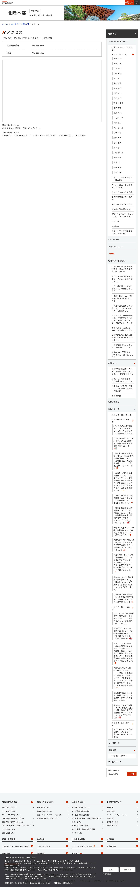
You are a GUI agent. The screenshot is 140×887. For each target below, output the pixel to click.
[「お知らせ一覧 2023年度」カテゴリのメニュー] (132, 717)
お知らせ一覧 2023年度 (121, 716)
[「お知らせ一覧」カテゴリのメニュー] (134, 401)
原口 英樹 (117, 100)
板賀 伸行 (117, 81)
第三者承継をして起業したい (47, 811)
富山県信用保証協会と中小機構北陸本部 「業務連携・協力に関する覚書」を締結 (123, 689)
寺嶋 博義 (117, 66)
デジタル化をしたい (9, 804)
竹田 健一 (117, 86)
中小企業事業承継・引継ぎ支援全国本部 (87, 811)
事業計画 (110, 811)
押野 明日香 (118, 145)
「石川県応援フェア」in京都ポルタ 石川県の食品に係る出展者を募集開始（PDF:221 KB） (123, 436)
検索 (132, 766)
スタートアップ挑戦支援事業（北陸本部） (122, 225)
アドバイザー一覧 (119, 47)
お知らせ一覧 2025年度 (121, 413)
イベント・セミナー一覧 (87, 839)
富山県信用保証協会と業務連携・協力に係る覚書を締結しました (122, 262)
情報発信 (52, 846)
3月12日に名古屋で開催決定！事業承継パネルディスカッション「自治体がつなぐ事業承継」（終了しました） (123, 611)
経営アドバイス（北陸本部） (122, 41)
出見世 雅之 (118, 110)
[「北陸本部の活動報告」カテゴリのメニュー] (134, 253)
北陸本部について (115, 239)
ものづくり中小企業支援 (122, 185)
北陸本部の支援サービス (118, 34)
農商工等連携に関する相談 (122, 191)
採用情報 (17, 846)
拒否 (110, 869)
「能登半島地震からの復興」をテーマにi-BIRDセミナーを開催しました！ (122, 301)
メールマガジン (52, 839)
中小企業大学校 (87, 832)
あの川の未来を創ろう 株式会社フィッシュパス (122, 372)
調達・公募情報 (17, 832)
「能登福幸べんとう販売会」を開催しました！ (122, 338)
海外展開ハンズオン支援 (122, 197)
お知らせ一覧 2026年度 (122, 407)
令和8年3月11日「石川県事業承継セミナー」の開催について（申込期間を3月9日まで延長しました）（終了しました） (123, 576)
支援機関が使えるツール (81, 800)
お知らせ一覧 (114, 401)
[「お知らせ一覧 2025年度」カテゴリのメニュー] (132, 413)
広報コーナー (114, 356)
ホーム (5, 17)
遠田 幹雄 (117, 160)
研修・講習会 (77, 815)
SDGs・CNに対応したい (11, 807)
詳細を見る (107, 874)
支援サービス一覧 (129, 3)
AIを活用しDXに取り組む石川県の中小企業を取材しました (122, 330)
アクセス (112, 246)
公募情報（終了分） (120, 748)
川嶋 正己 (117, 105)
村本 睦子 (117, 115)
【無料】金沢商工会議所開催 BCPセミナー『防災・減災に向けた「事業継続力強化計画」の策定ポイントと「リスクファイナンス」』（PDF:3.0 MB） (123, 508)
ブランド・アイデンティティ (117, 807)
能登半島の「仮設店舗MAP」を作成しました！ (122, 321)
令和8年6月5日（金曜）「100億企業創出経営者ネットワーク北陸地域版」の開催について (123, 591)
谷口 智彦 (117, 91)
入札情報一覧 (114, 735)
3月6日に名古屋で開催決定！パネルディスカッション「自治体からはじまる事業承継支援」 (123, 422)
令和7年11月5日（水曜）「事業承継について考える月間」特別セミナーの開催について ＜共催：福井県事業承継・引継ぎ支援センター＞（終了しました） (123, 556)
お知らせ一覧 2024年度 (121, 601)
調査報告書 (122, 839)
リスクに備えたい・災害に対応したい (16, 818)
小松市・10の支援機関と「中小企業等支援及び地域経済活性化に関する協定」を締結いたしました (122, 312)
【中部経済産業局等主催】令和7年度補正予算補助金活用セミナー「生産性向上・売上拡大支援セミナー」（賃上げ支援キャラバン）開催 (123, 453)
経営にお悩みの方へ (17, 794)
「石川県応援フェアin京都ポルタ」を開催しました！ (122, 281)
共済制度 (115, 219)
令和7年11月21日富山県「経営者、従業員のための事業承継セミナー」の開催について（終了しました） (123, 537)
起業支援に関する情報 (80, 818)
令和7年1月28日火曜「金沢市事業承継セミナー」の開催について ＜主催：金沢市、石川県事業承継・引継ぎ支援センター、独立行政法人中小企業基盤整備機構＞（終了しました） (123, 646)
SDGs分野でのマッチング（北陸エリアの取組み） (122, 208)
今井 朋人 (117, 135)
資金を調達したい (8, 825)
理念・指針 (111, 804)
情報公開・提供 (112, 818)
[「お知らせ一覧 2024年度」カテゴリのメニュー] (132, 601)
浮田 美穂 (117, 150)
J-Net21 (87, 846)
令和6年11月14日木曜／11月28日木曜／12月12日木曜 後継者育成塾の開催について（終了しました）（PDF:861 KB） (123, 704)
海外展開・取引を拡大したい (13, 811)
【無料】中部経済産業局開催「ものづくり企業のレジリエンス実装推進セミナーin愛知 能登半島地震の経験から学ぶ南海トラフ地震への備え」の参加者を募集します (123, 475)
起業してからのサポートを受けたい (50, 807)
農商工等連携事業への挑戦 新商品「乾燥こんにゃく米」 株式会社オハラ (122, 364)
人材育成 (115, 214)
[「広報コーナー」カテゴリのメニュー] (134, 356)
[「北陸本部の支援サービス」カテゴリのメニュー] (134, 34)
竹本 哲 (116, 140)
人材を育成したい (8, 822)
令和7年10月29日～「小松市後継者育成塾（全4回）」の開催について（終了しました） (123, 524)
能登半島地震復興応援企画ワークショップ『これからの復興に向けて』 (122, 726)
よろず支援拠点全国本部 (81, 804)
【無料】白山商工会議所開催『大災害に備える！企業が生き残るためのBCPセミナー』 (123, 492)
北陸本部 (25, 17)
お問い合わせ (114, 394)
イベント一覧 (114, 232)
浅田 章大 (117, 76)
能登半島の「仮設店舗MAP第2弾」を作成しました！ (122, 347)
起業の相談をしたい (44, 804)
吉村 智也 (117, 125)
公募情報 (112, 743)
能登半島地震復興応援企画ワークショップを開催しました (122, 271)
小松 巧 (116, 155)
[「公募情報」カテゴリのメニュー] (134, 743)
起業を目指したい (43, 800)
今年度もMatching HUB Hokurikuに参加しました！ (122, 291)
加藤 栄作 (117, 51)
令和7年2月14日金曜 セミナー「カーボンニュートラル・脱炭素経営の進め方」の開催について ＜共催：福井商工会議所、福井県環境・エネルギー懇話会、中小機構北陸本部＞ (123, 671)
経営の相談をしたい (9, 800)
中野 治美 (117, 165)
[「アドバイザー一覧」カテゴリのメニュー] (132, 47)
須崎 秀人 (117, 130)
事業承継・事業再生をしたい (13, 815)
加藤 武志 (117, 56)
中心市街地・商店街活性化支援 (83, 822)
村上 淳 (116, 71)
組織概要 (110, 800)
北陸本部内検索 (113, 763)
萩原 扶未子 (118, 96)
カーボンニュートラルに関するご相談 (122, 178)
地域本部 (14, 17)
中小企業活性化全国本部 (81, 807)
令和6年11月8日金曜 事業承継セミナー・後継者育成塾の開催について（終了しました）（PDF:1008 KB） (123, 626)
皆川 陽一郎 (118, 120)
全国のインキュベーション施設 (17, 839)
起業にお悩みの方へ (52, 794)
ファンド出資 (77, 825)
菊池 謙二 (117, 61)
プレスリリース (114, 754)
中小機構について (122, 794)
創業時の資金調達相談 (121, 202)
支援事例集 (116, 388)
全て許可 (127, 869)
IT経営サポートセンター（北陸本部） (122, 171)
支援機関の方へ (87, 794)
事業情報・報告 (112, 815)
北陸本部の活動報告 (116, 253)
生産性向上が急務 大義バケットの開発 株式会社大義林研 (122, 381)
